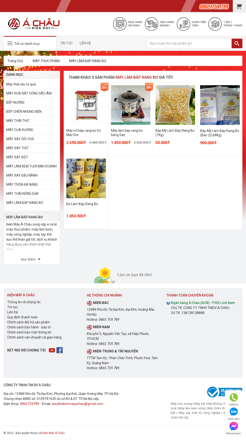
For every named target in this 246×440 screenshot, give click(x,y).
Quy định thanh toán (22, 317)
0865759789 (29, 404)
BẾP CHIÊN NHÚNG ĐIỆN (24, 111)
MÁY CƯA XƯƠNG (19, 130)
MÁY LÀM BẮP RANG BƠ (24, 203)
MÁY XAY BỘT (17, 157)
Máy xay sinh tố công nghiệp (199, 413)
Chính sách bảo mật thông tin (29, 332)
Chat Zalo (234, 414)
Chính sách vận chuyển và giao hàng (34, 337)
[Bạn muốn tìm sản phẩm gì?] (189, 43)
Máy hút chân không (208, 403)
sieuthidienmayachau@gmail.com (77, 404)
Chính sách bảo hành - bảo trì (29, 327)
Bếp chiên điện (217, 408)
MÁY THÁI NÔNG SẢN (22, 194)
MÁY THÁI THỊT (18, 121)
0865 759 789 (109, 319)
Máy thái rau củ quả (21, 84)
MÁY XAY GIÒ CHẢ (20, 139)
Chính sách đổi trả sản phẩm (28, 322)
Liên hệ (12, 312)
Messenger (233, 428)
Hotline (233, 399)
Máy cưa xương (181, 403)
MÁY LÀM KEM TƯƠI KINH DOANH (31, 166)
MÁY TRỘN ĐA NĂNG (22, 184)
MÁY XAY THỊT (17, 148)
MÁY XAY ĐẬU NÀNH (21, 175)
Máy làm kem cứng (191, 408)
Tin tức (12, 307)
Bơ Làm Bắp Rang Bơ (82, 204)
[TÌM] (237, 43)
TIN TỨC (66, 43)
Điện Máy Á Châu (53, 433)
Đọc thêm (29, 259)
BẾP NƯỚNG (15, 102)
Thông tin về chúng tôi (23, 302)
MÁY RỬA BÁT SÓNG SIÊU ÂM (29, 93)
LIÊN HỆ (85, 43)
